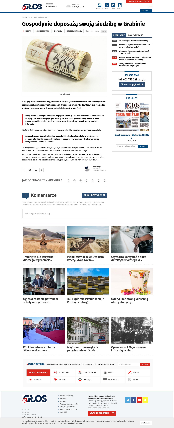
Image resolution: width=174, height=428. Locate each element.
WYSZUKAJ (143, 146)
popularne (119, 35)
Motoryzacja (60, 372)
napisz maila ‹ (97, 169)
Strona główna (27, 17)
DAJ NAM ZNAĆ (132, 75)
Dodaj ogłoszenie (38, 372)
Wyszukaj (146, 11)
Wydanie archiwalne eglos (69, 404)
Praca (107, 372)
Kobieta (27, 31)
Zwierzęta (84, 379)
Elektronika (110, 379)
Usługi (133, 372)
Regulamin (63, 399)
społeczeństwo (42, 31)
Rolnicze (59, 379)
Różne (132, 379)
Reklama (63, 401)
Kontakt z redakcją (66, 396)
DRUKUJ (104, 31)
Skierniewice (51, 6)
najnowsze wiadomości (41, 17)
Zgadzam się (146, 423)
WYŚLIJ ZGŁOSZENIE (99, 413)
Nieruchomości (86, 372)
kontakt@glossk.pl (132, 84)
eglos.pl (49, 4)
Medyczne (35, 379)
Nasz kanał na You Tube (68, 409)
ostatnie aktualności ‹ (99, 170)
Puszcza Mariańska (74, 31)
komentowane (135, 35)
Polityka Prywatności (67, 407)
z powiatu (57, 31)
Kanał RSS (63, 412)
